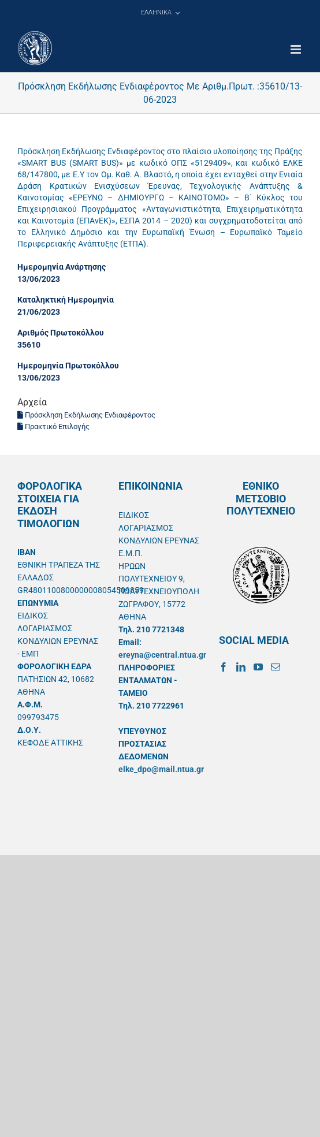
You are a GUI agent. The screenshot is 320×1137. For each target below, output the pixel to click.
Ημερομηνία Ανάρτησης (61, 266)
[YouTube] (258, 667)
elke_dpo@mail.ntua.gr (161, 769)
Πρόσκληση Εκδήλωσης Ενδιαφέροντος (86, 415)
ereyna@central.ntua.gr (162, 654)
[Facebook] (223, 667)
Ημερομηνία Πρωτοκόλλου (68, 365)
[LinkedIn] (240, 667)
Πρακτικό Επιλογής (53, 426)
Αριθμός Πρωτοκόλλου (60, 332)
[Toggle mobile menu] (297, 49)
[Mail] (275, 667)
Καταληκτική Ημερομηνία (65, 299)
